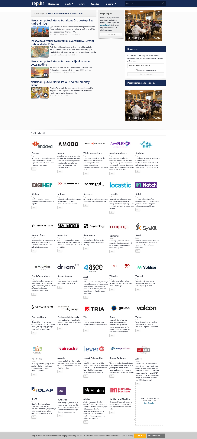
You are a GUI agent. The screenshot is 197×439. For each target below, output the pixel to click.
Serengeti (88, 194)
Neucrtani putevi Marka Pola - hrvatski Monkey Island (60, 83)
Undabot (139, 153)
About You (62, 235)
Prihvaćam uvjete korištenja (147, 70)
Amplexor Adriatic (118, 153)
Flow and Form (38, 317)
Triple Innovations (92, 153)
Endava (35, 153)
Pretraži (129, 3)
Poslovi (81, 3)
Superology (89, 235)
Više (34, 169)
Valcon (138, 317)
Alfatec (86, 399)
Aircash (61, 358)
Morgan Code (38, 235)
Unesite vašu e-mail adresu (139, 65)
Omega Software (117, 358)
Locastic (113, 194)
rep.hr (38, 4)
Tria (85, 317)
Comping (113, 235)
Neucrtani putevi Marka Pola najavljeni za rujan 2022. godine (61, 63)
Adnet (138, 358)
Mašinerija (36, 358)
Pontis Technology (40, 276)
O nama (109, 4)
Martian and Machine (120, 399)
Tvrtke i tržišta (55, 96)
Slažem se (140, 435)
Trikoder (113, 276)
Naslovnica (53, 3)
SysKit (138, 235)
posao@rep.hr (105, 25)
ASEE (85, 276)
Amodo (60, 153)
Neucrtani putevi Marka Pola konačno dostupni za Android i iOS (62, 22)
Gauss (112, 317)
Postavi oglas (111, 34)
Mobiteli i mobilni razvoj (58, 34)
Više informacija (156, 435)
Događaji (94, 3)
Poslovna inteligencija (68, 317)
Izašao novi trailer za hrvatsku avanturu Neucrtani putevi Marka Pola (62, 42)
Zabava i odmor (55, 73)
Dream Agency (64, 276)
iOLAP (34, 399)
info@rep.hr (149, 403)
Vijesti (67, 4)
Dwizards (62, 399)
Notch (138, 194)
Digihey (35, 194)
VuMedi (139, 276)
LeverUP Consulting (93, 358)
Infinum (61, 194)
